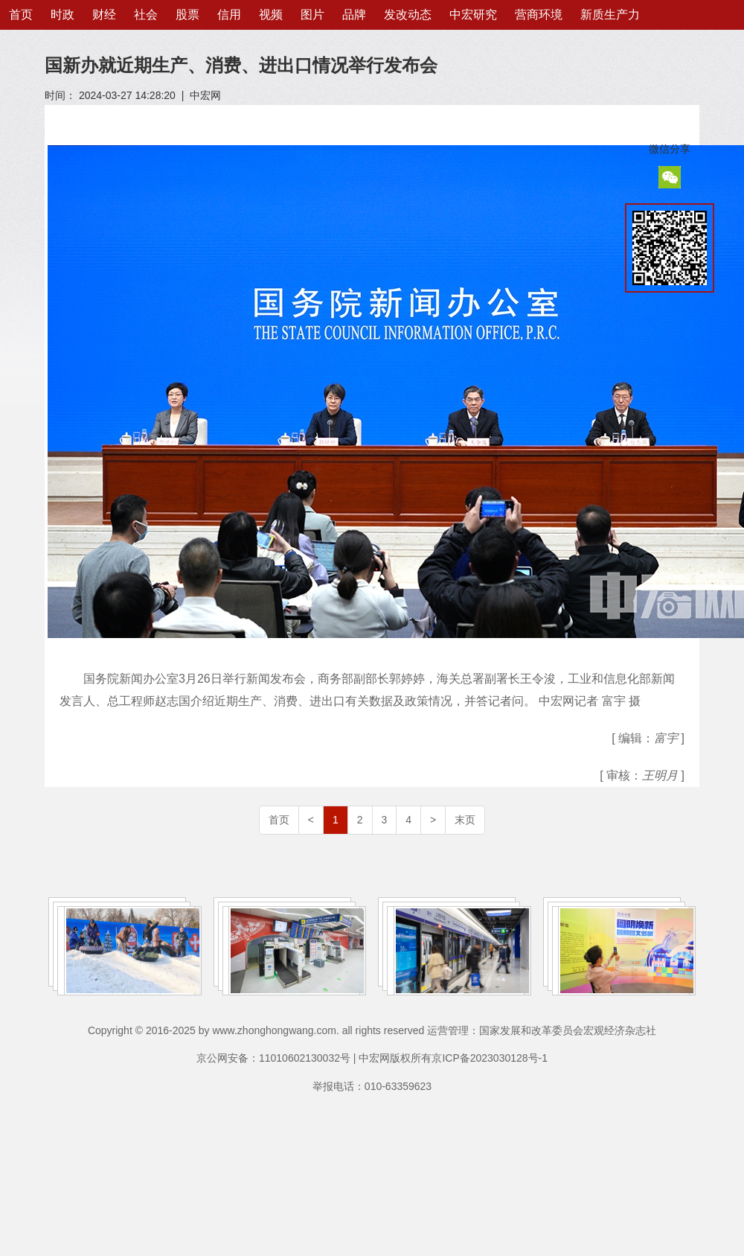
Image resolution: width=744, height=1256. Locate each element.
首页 (21, 14)
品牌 (354, 14)
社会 (146, 14)
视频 (271, 14)
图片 (312, 14)
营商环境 (538, 14)
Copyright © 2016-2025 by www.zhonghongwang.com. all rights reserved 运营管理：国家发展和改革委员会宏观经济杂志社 (372, 1030)
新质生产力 (610, 14)
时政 (62, 14)
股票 (187, 14)
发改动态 (408, 14)
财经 (104, 14)
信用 (229, 14)
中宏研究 (473, 14)
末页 (465, 820)
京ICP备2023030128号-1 (490, 1058)
